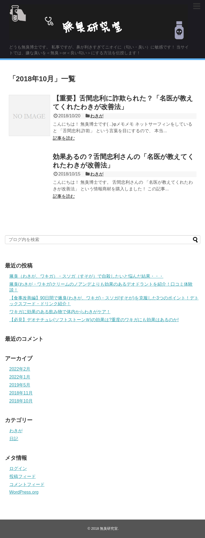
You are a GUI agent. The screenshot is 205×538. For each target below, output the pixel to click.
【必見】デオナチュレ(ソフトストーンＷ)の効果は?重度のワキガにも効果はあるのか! (94, 319)
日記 (13, 438)
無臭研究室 (109, 528)
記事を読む (64, 138)
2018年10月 (21, 401)
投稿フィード (22, 476)
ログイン (18, 468)
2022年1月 (20, 377)
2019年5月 (20, 385)
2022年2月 (20, 369)
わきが (96, 115)
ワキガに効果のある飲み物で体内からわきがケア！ (60, 311)
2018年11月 (21, 393)
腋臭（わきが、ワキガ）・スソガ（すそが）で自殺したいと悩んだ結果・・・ (86, 276)
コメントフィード (27, 484)
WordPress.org (24, 492)
